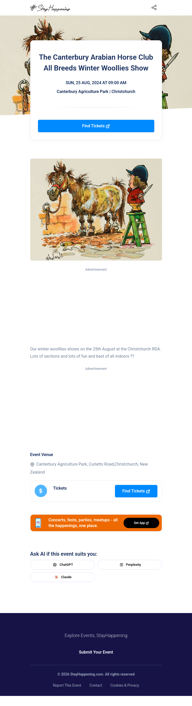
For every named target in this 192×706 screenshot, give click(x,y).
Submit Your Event (96, 652)
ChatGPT (62, 565)
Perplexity (129, 565)
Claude (62, 577)
